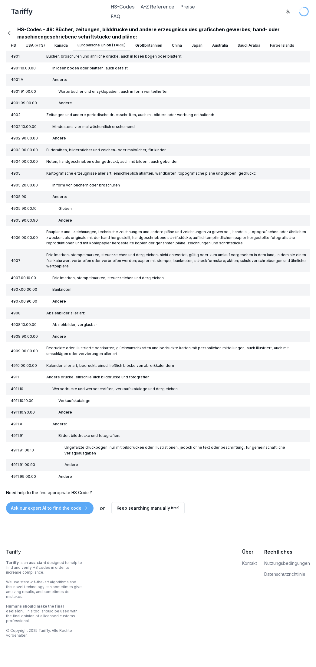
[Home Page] (57, 11)
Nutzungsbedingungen (287, 563)
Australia (220, 45)
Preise (187, 7)
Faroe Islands (282, 45)
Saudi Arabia (249, 45)
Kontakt (249, 563)
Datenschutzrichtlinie (284, 574)
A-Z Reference (157, 7)
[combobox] (287, 11)
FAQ (115, 16)
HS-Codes (122, 7)
